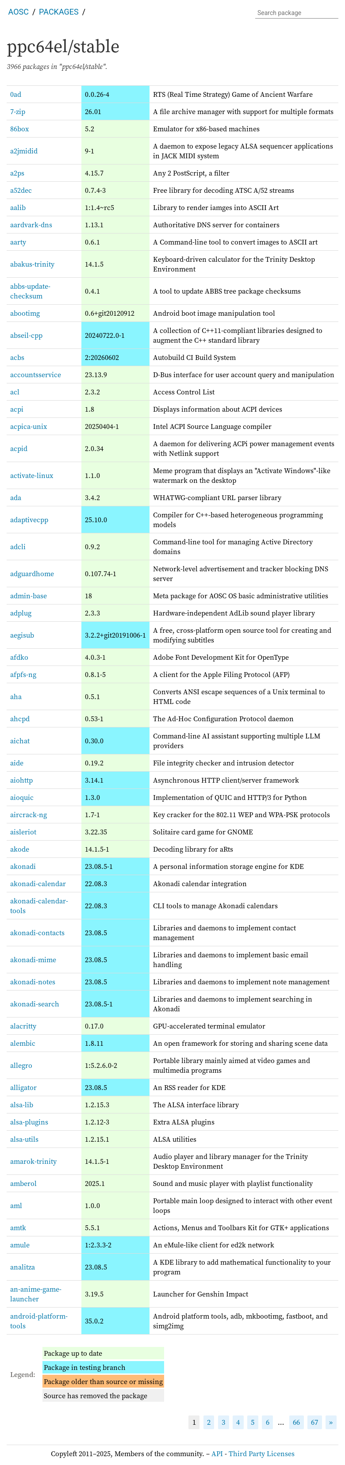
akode (19, 849)
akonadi (23, 866)
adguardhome (32, 573)
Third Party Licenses (262, 1453)
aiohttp (21, 780)
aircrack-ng (28, 814)
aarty (18, 242)
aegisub (22, 635)
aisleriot (23, 832)
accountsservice (35, 374)
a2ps (17, 173)
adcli (18, 546)
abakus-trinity (32, 264)
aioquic (22, 797)
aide (16, 763)
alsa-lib (21, 1104)
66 (296, 1422)
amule (20, 1245)
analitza (22, 1267)
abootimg (25, 313)
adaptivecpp (29, 519)
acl (14, 392)
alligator (23, 1087)
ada (15, 497)
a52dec (21, 190)
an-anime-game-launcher (35, 1294)
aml (16, 1205)
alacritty (23, 1026)
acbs (17, 357)
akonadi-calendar (38, 883)
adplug (20, 613)
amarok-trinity (33, 1161)
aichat (20, 741)
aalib (18, 207)
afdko (19, 657)
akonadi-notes (32, 982)
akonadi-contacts (37, 932)
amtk (18, 1227)
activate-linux (31, 475)
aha (16, 696)
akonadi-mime (33, 959)
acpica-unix (28, 426)
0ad (15, 94)
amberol (23, 1183)
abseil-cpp (26, 335)
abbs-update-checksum (30, 291)
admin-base (28, 596)
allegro (21, 1065)
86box (19, 129)
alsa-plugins (29, 1122)
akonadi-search (34, 1004)
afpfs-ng (23, 674)
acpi (16, 409)
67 (314, 1422)
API (217, 1453)
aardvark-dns (31, 225)
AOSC (18, 11)
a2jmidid (24, 151)
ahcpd (20, 718)
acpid (18, 448)
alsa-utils (24, 1139)
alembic (22, 1043)
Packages (59, 11)
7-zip (17, 111)
